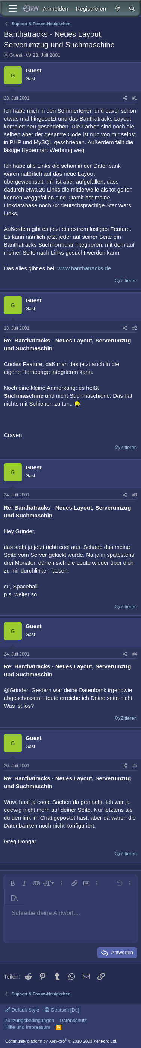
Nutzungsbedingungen (29, 1020)
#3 (134, 495)
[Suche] (132, 8)
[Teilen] (125, 98)
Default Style (22, 1010)
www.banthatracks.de (84, 268)
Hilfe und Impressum (27, 1027)
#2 (134, 328)
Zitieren (129, 280)
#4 (134, 654)
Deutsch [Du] (62, 1010)
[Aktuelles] (117, 8)
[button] (12, 883)
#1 (134, 98)
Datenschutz (73, 1020)
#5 (134, 765)
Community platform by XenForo (61, 1041)
